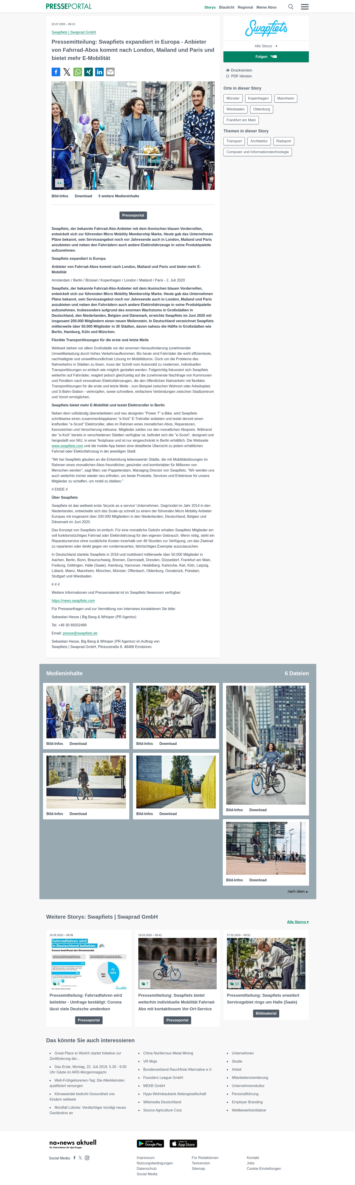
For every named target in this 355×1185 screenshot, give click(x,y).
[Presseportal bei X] (79, 1158)
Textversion (201, 1163)
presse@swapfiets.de (80, 633)
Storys (210, 7)
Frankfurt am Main (241, 120)
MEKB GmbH (154, 1086)
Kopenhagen (258, 98)
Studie (237, 1061)
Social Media (147, 1174)
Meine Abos (267, 7)
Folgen (266, 57)
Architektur (259, 141)
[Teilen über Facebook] (56, 72)
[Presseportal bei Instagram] (85, 1157)
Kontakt (253, 1158)
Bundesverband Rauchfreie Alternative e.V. (177, 1069)
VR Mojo (150, 1061)
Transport (234, 141)
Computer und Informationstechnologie (257, 152)
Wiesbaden (235, 109)
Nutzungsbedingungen (155, 1163)
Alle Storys (266, 46)
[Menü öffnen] (305, 7)
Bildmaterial (266, 1013)
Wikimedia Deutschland (162, 1102)
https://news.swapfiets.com (73, 601)
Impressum (146, 1158)
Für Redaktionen (205, 1158)
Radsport (283, 141)
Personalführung (245, 1094)
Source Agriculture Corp (162, 1110)
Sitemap (198, 1169)
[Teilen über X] (66, 72)
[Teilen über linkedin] (99, 72)
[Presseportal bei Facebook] (73, 1158)
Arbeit (236, 1069)
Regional (245, 7)
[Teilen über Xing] (88, 72)
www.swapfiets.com (67, 446)
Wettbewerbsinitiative (249, 1110)
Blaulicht (227, 7)
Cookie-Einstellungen (264, 1169)
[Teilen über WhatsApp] (77, 72)
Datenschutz (147, 1169)
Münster (233, 98)
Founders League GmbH (163, 1078)
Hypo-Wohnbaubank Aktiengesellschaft (174, 1094)
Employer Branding (247, 1102)
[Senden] (110, 72)
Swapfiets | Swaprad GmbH (74, 32)
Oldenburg (261, 109)
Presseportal (133, 215)
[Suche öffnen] (291, 7)
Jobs (250, 1163)
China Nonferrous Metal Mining (168, 1053)
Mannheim (285, 98)
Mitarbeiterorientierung (250, 1078)
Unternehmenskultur (248, 1086)
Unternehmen (243, 1053)
